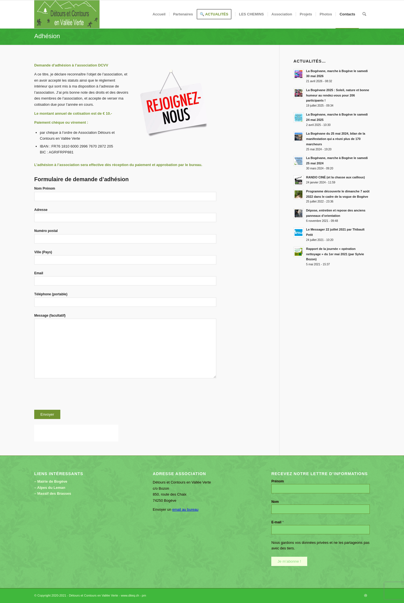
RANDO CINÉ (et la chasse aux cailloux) (335, 177)
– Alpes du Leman (49, 487)
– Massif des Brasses (52, 493)
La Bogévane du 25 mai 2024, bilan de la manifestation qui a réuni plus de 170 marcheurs (335, 139)
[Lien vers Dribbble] (365, 595)
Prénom (277, 481)
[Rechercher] (364, 14)
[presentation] (77, 396)
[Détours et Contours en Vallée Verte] (67, 14)
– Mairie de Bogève (50, 481)
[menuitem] (159, 14)
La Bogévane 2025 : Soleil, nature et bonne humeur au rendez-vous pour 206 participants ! (337, 95)
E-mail (277, 522)
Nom (275, 502)
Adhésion (47, 36)
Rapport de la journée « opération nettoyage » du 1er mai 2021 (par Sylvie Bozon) (335, 254)
